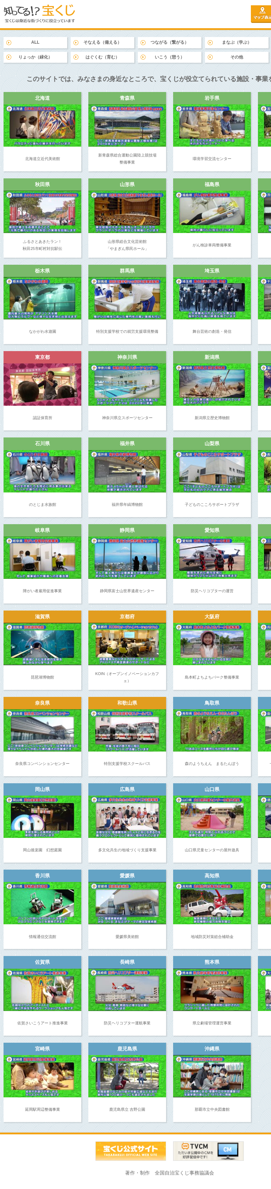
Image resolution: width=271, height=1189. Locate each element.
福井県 (127, 443)
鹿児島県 (127, 1049)
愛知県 (212, 530)
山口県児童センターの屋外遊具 (212, 850)
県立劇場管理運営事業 (212, 1023)
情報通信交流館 (42, 936)
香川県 (42, 875)
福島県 (212, 184)
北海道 (42, 98)
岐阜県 (42, 530)
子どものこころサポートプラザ (212, 504)
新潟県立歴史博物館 (212, 418)
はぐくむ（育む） (102, 57)
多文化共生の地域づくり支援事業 (127, 850)
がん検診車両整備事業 (212, 245)
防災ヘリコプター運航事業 (127, 1023)
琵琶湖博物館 (42, 677)
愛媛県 (127, 875)
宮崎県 (42, 1049)
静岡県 (127, 530)
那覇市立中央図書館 (212, 1109)
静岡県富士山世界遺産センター (127, 591)
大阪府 (212, 616)
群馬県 (127, 271)
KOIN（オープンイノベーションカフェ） (127, 677)
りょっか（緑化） (35, 57)
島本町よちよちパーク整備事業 (212, 677)
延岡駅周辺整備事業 (42, 1109)
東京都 (42, 357)
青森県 (127, 98)
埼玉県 (212, 271)
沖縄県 (212, 1049)
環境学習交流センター (212, 159)
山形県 (127, 184)
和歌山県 (127, 703)
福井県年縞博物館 (127, 504)
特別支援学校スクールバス (127, 763)
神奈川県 (127, 357)
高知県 (212, 875)
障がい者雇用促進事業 (42, 591)
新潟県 (212, 357)
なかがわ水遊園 (42, 331)
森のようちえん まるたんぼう (212, 763)
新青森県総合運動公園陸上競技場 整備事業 (127, 158)
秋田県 (42, 184)
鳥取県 (212, 703)
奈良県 (42, 703)
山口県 (212, 789)
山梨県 (212, 443)
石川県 (42, 443)
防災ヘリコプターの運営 (212, 591)
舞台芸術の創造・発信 (212, 331)
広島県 (127, 789)
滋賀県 (42, 616)
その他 (236, 57)
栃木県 (42, 271)
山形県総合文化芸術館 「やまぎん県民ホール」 (127, 245)
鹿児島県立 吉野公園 (127, 1109)
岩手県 (212, 98)
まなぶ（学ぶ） (237, 42)
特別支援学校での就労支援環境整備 (127, 331)
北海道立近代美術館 (42, 159)
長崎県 (127, 962)
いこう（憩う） (169, 57)
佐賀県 (42, 962)
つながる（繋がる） (170, 42)
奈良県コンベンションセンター (42, 763)
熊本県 (212, 962)
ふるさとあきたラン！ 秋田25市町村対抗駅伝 (42, 245)
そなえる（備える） (102, 42)
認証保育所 (42, 418)
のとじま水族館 (42, 504)
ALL (35, 42)
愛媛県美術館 (127, 936)
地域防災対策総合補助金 (212, 936)
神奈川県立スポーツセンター (127, 418)
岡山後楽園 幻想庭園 (42, 850)
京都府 (127, 616)
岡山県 (42, 789)
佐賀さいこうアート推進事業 (42, 1023)
